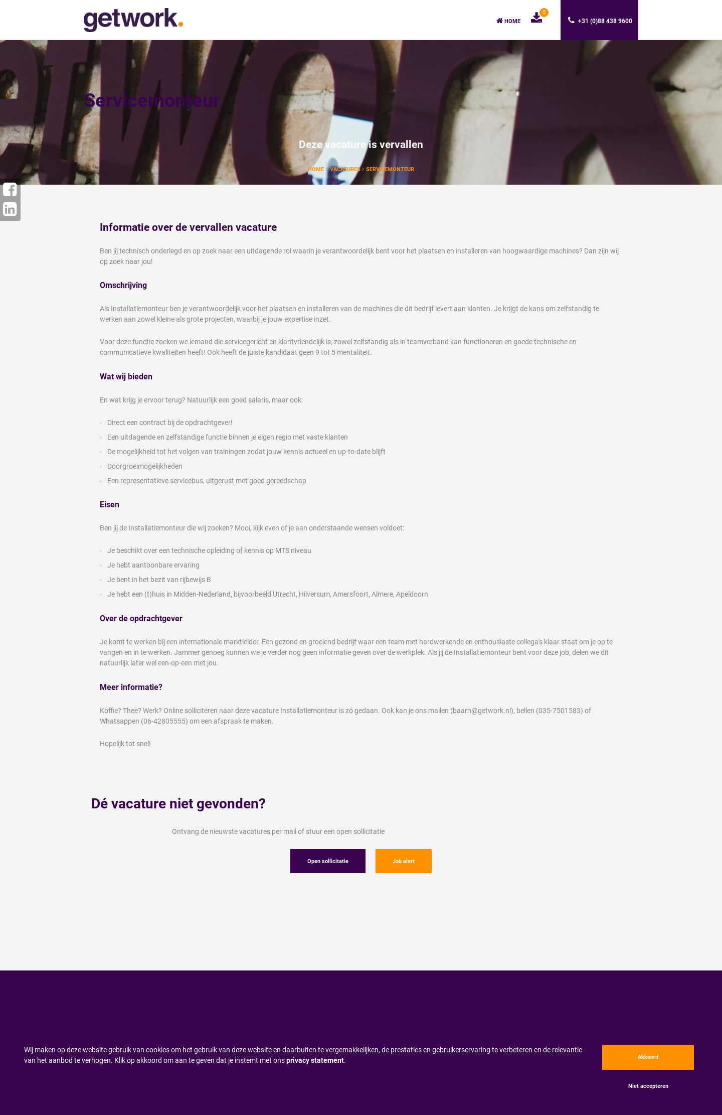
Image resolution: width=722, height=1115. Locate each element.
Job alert (404, 861)
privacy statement (315, 1060)
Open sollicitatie (327, 861)
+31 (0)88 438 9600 (600, 20)
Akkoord (648, 1057)
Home (508, 21)
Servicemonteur (390, 169)
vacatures (346, 169)
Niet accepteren (648, 1086)
